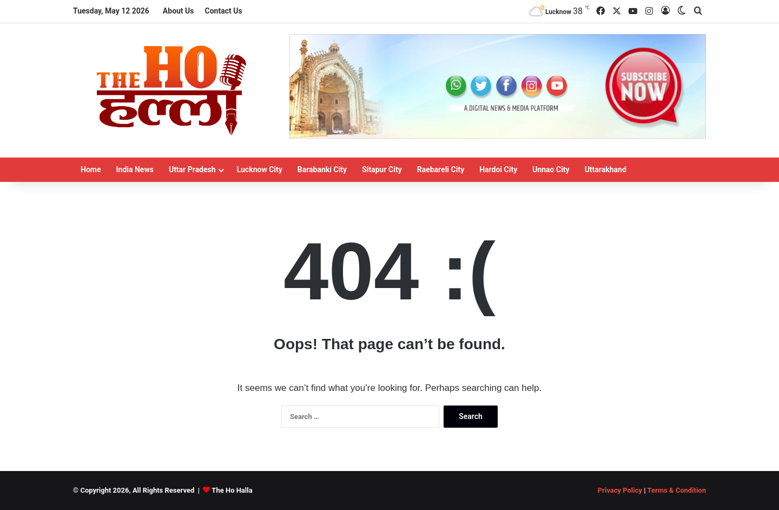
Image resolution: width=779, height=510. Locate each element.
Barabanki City (322, 169)
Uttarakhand (605, 169)
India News (134, 169)
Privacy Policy (620, 490)
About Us (178, 10)
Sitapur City (382, 169)
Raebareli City (441, 169)
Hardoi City (498, 169)
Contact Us (223, 10)
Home (91, 169)
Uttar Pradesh (192, 169)
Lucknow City (259, 169)
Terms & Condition (676, 490)
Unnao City (550, 169)
